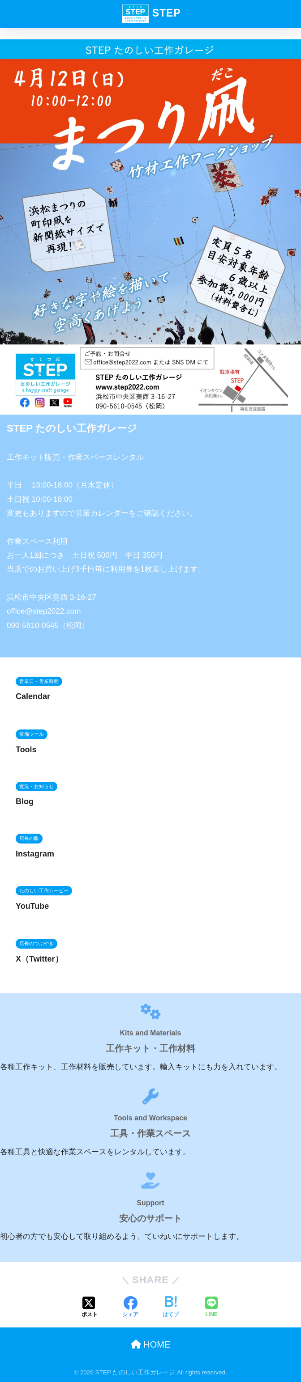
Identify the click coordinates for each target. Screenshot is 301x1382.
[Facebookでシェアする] (130, 1308)
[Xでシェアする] (90, 1308)
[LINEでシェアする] (211, 1308)
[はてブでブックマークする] (171, 1308)
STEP (151, 14)
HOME (151, 1344)
